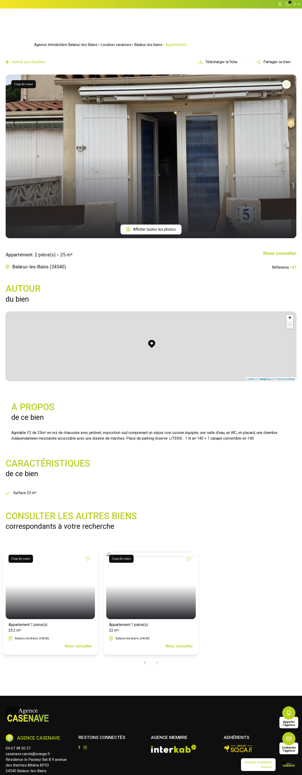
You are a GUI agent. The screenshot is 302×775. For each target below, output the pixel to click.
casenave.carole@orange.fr (28, 754)
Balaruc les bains (148, 44)
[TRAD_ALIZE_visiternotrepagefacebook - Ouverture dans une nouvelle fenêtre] (79, 747)
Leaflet (250, 379)
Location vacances (116, 44)
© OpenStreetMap (284, 379)
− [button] (289, 325)
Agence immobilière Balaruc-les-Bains (65, 44)
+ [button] (289, 318)
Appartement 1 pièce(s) (27, 627)
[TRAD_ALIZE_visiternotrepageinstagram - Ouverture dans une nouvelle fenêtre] (85, 747)
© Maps (264, 379)
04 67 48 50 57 (18, 748)
